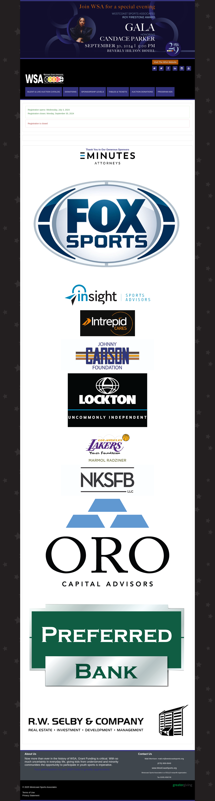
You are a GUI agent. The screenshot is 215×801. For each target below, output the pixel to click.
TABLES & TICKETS (118, 92)
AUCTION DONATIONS (142, 92)
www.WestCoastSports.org (164, 768)
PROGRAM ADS (165, 92)
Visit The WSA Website (165, 62)
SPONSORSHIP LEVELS (92, 92)
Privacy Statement (30, 795)
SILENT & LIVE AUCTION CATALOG (43, 92)
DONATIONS (70, 92)
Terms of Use (28, 792)
